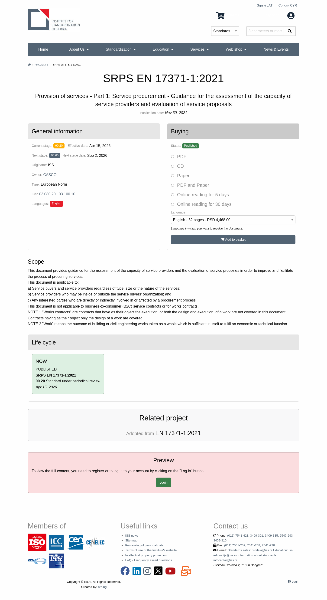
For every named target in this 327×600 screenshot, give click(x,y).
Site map (131, 540)
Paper (180, 175)
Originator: (39, 165)
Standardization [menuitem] (119, 49)
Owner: (37, 175)
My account (280, 15)
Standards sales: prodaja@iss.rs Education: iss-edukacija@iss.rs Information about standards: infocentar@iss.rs (253, 555)
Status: (176, 146)
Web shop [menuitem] (234, 49)
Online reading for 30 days (201, 204)
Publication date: (152, 113)
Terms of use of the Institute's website (151, 550)
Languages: (40, 204)
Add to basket (233, 239)
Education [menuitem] (161, 49)
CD (177, 166)
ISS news (131, 535)
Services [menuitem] (197, 49)
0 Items (227, 15)
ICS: (35, 194)
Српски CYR (287, 5)
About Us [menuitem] (77, 49)
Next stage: (40, 155)
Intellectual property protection (146, 555)
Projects (41, 64)
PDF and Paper (190, 185)
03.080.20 (47, 194)
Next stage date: (74, 155)
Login (163, 482)
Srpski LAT (264, 5)
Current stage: (42, 146)
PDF (179, 156)
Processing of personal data (144, 545)
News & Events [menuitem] (275, 49)
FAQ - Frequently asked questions (148, 560)
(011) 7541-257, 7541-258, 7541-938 (249, 545)
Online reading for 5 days (200, 194)
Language (178, 212)
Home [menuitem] (43, 49)
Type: (36, 184)
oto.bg (102, 587)
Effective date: (78, 146)
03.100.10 (67, 194)
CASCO (49, 175)
